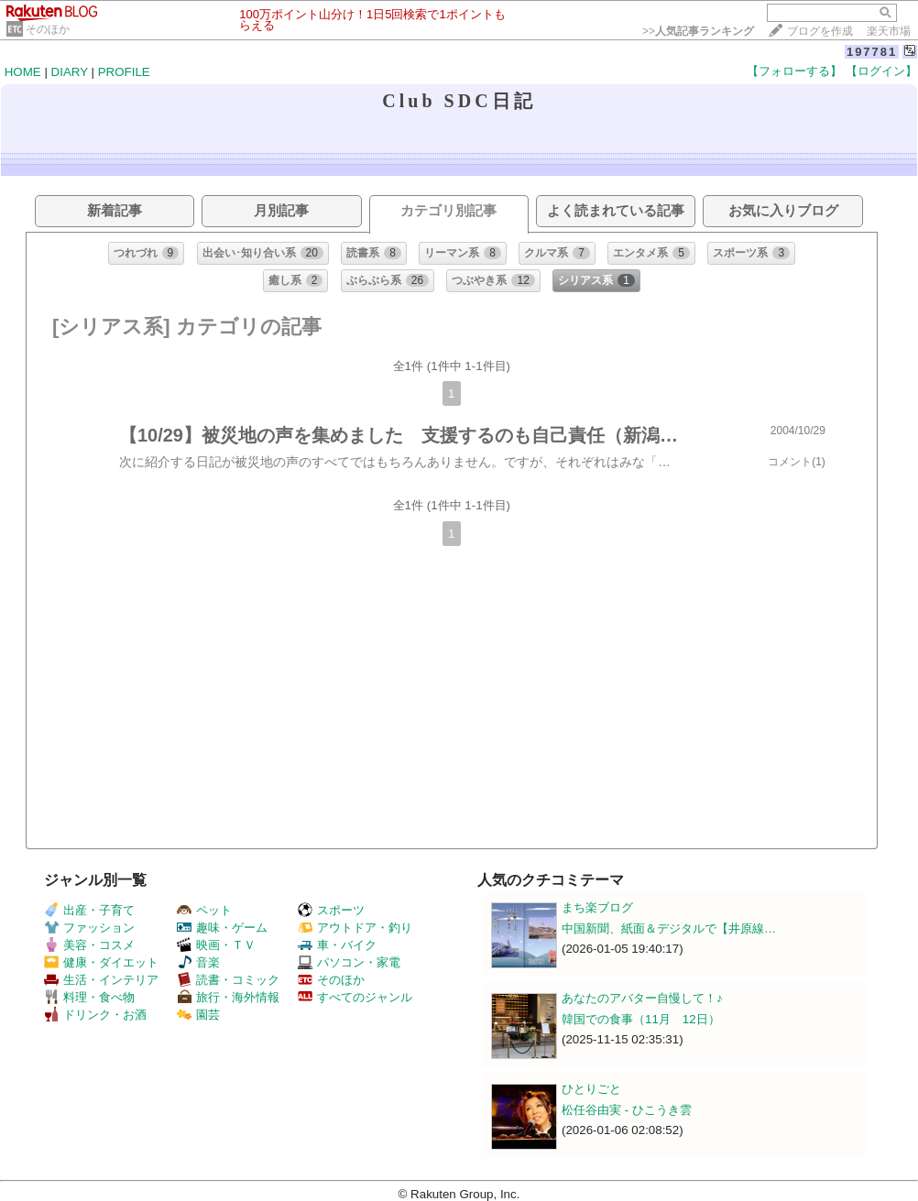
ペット (204, 910)
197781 (872, 52)
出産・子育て (89, 910)
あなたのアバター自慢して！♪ (642, 998)
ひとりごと (591, 1089)
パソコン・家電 (349, 962)
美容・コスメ (89, 945)
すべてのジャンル (355, 997)
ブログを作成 (820, 31)
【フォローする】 (794, 71)
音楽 (198, 962)
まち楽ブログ (597, 907)
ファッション (89, 927)
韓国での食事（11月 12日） (641, 1019)
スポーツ (331, 910)
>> (698, 31)
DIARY (69, 72)
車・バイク (337, 945)
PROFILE (124, 72)
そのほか (48, 29)
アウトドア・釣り (355, 927)
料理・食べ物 (89, 997)
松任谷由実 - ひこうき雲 (627, 1110)
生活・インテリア (101, 980)
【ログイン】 (881, 71)
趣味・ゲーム (222, 927)
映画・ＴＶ (216, 945)
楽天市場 (889, 31)
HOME (23, 72)
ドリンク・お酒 (95, 1014)
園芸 (198, 1014)
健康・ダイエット (101, 962)
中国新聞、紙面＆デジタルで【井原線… (669, 928)
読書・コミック (228, 980)
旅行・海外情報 (228, 997)
